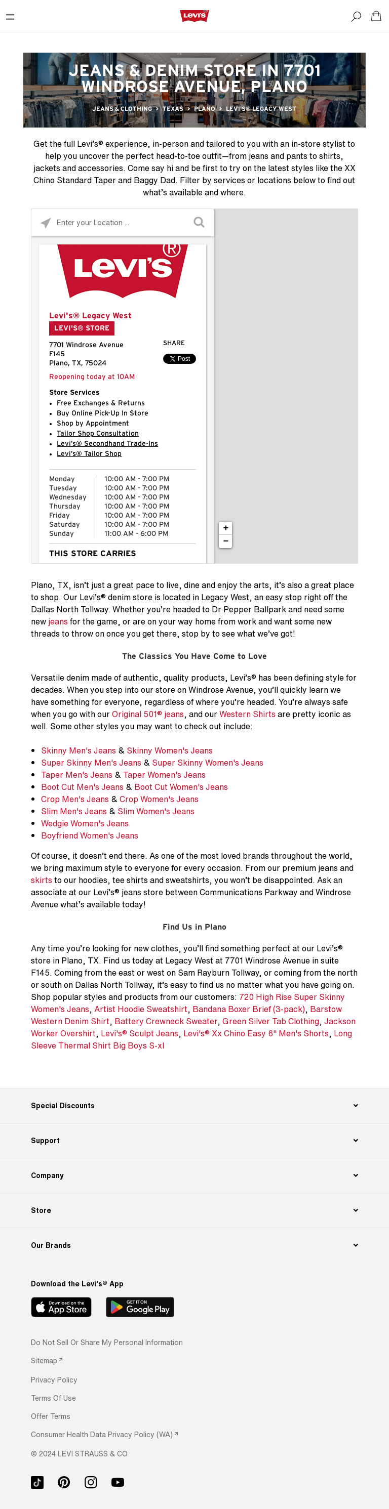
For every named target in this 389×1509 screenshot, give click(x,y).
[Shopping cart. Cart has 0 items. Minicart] (376, 16)
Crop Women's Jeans (159, 799)
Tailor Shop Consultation (98, 433)
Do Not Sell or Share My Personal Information (107, 1342)
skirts (41, 880)
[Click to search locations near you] (45, 223)
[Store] (194, 1210)
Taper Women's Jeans (164, 775)
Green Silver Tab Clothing (270, 1021)
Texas (173, 109)
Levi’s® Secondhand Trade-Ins (107, 443)
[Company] (194, 1175)
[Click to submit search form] (200, 223)
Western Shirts (247, 714)
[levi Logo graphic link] (194, 16)
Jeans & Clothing (122, 109)
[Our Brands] (194, 1245)
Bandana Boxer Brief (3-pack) (248, 1009)
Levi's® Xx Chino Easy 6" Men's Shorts (256, 1033)
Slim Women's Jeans (156, 811)
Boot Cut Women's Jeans (181, 787)
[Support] (194, 1140)
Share (174, 343)
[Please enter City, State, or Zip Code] (122, 222)
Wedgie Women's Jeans (85, 823)
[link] (46, 1360)
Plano (204, 109)
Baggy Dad (154, 180)
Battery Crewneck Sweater (165, 1021)
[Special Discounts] (194, 1105)
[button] (54, 1379)
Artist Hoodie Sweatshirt (140, 1009)
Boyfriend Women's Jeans (89, 835)
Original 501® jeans (148, 714)
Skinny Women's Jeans (170, 750)
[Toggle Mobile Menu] (10, 16)
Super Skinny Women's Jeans (207, 763)
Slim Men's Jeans (74, 811)
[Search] (356, 16)
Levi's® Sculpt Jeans (139, 1033)
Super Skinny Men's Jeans (91, 763)
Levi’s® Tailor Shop (89, 453)
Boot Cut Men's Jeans (82, 787)
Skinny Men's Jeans (78, 750)
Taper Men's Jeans (76, 775)
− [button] (226, 541)
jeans (58, 621)
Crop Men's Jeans (75, 799)
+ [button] (226, 528)
